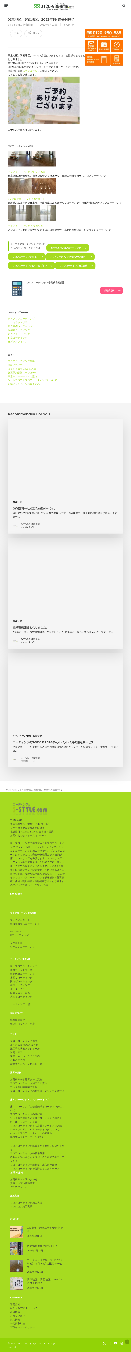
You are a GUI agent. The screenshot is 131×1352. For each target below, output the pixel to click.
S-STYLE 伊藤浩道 (22, 24)
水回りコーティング (21, 977)
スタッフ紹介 (17, 1316)
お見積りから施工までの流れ (26, 1079)
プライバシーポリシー (22, 1327)
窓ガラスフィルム (17, 341)
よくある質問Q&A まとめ (22, 369)
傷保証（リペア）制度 (23, 1024)
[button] (6, 5)
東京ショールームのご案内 (22, 376)
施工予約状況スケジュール (22, 372)
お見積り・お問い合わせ (23, 1179)
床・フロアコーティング (21, 318)
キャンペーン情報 (22, 736)
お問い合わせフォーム (22, 835)
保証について (15, 365)
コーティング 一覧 (20, 1004)
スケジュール (30, 71)
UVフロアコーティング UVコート (26, 199)
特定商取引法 (17, 1323)
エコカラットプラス (19, 322)
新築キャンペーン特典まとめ (24, 384)
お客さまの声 (17, 1060)
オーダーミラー (18, 989)
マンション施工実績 (21, 1206)
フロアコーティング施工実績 (26, 1202)
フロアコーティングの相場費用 (27, 1153)
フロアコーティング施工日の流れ (28, 1083)
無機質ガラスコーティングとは (27, 1137)
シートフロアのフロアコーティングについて (32, 380)
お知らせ (69, 24)
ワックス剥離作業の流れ (23, 1087)
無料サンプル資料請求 (22, 1183)
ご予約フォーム (18, 1187)
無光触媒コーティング (20, 326)
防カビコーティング (19, 334)
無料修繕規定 (17, 1020)
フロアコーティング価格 (21, 361)
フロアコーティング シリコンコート (28, 226)
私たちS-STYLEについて (23, 1308)
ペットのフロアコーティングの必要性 (31, 1133)
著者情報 (15, 1312)
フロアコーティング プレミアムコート (29, 172)
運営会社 (15, 1304)
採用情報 (15, 1319)
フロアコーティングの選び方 (26, 1114)
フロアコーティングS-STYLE (31, 1343)
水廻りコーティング (19, 330)
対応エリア (16, 1052)
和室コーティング (17, 337)
